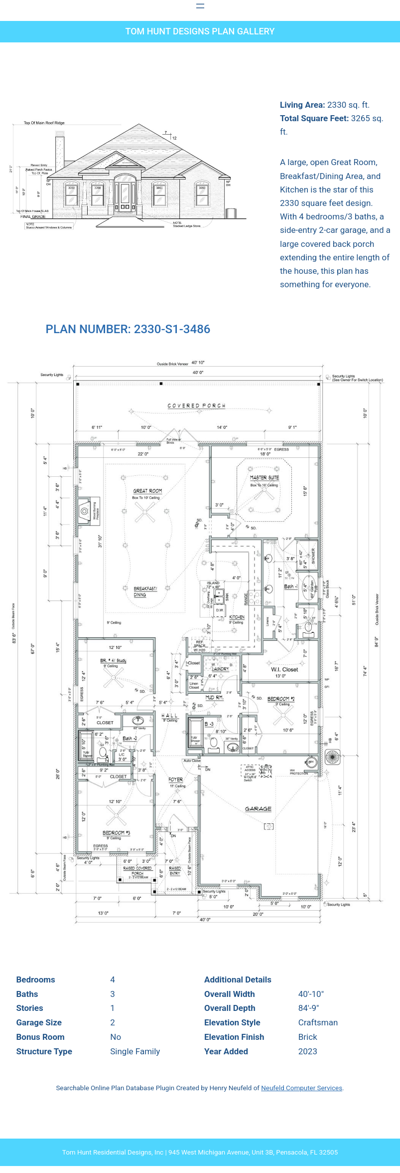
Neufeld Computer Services (301, 1088)
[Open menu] (200, 6)
